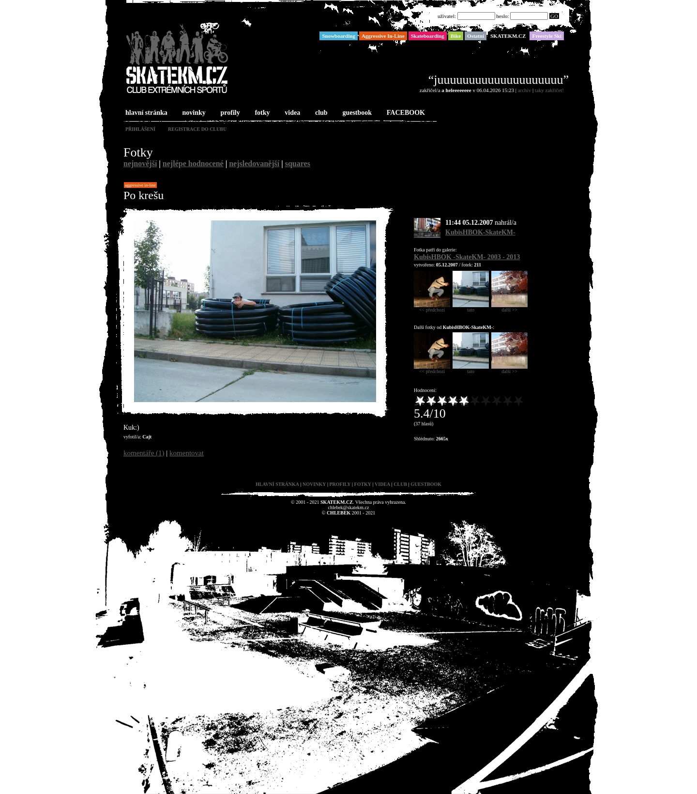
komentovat (186, 453)
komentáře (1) (144, 453)
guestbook (356, 113)
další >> (509, 307)
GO (554, 16)
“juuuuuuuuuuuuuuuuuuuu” (498, 80)
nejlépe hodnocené (193, 163)
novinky (193, 113)
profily (229, 113)
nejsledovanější (254, 163)
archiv (524, 90)
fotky (261, 113)
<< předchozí (432, 307)
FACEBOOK (405, 113)
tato (471, 307)
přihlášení (140, 129)
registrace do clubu (197, 129)
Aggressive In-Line (140, 185)
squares (297, 163)
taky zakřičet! (549, 90)
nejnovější (140, 163)
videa (291, 113)
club (320, 113)
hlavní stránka (145, 113)
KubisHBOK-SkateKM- (480, 232)
